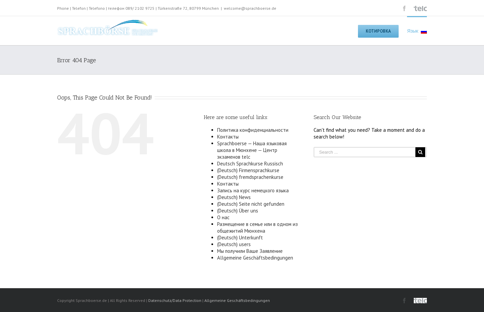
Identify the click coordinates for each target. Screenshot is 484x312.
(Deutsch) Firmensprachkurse (248, 170)
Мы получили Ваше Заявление (250, 251)
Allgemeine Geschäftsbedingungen (255, 258)
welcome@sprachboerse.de (250, 8)
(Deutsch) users (234, 244)
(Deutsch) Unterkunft (240, 237)
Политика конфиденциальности (252, 130)
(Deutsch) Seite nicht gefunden (250, 204)
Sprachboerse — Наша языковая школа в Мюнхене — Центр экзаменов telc (252, 150)
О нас (223, 217)
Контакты (228, 136)
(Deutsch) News (234, 197)
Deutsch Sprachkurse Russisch (250, 163)
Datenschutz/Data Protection (174, 300)
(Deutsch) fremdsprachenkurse (250, 177)
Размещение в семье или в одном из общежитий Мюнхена (257, 227)
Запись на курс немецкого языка (253, 190)
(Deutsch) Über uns (237, 210)
